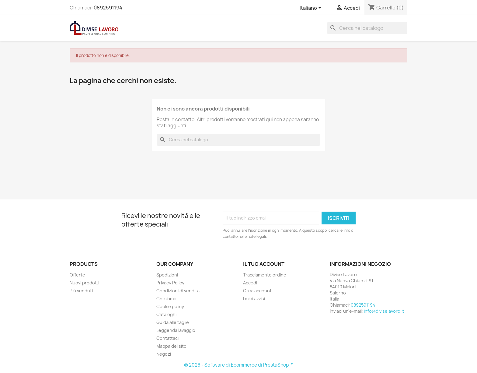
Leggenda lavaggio (175, 330)
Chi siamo (166, 298)
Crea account (257, 291)
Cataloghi (166, 314)
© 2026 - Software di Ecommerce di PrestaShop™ (238, 365)
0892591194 (108, 7)
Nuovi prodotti (84, 283)
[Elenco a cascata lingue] (311, 8)
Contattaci (167, 338)
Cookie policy (170, 306)
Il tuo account (263, 264)
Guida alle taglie (172, 322)
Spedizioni (167, 275)
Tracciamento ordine (264, 275)
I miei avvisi (254, 298)
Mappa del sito (171, 346)
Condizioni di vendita (178, 291)
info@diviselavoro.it (384, 311)
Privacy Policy (170, 283)
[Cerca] (367, 28)
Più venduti (81, 291)
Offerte (77, 275)
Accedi (250, 283)
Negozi (163, 354)
